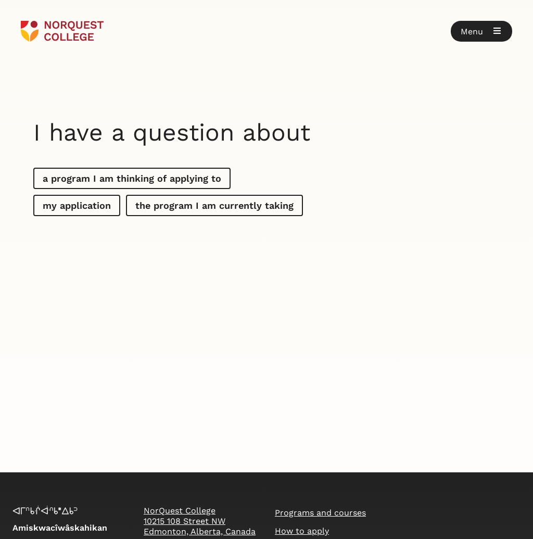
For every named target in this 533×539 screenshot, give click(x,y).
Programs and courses (320, 513)
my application (77, 205)
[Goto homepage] (62, 31)
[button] (481, 31)
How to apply (302, 531)
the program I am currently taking (214, 205)
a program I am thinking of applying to (132, 178)
